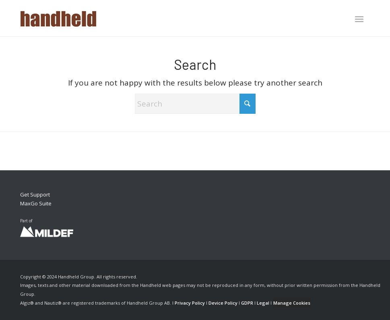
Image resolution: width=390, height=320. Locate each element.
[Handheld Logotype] (58, 18)
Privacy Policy (190, 303)
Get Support (35, 194)
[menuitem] (359, 20)
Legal (263, 303)
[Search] (195, 104)
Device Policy (222, 303)
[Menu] (359, 19)
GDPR (247, 303)
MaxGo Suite (36, 203)
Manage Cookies (291, 303)
